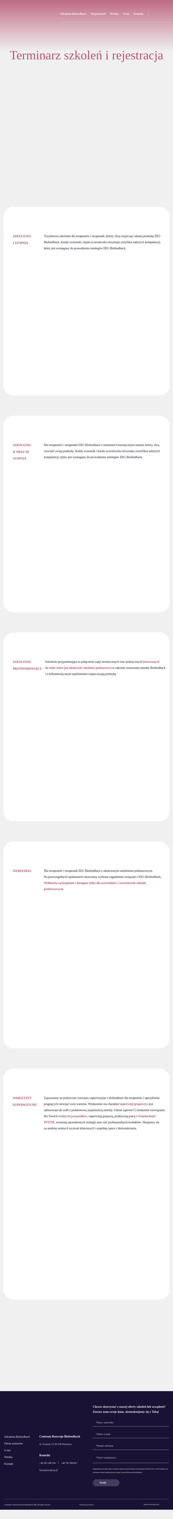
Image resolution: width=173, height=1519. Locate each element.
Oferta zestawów (14, 1455)
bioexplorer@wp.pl (49, 1479)
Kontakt (138, 13)
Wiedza (114, 13)
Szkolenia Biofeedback (73, 13)
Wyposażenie (98, 13)
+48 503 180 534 (48, 1472)
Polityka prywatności (86, 1514)
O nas (126, 13)
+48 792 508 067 (69, 1472)
